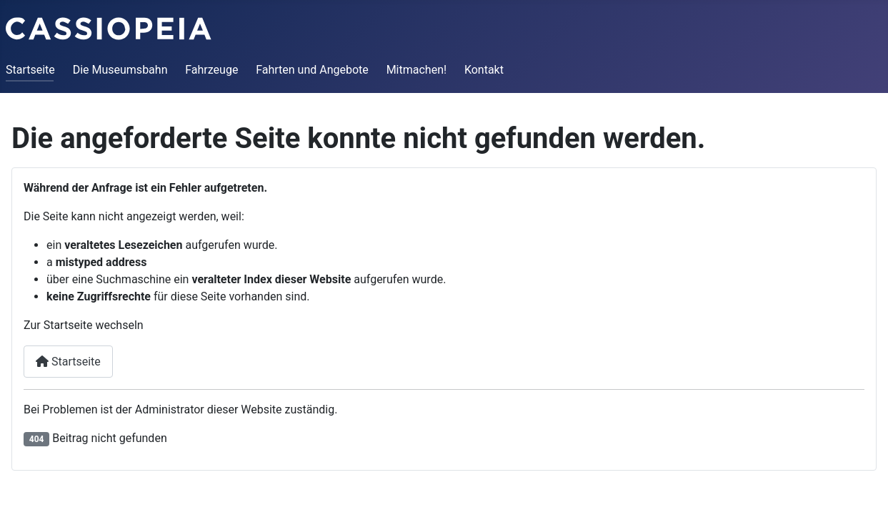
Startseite (30, 70)
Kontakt (484, 70)
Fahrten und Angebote (312, 70)
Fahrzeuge (211, 70)
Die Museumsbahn (120, 70)
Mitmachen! (416, 70)
